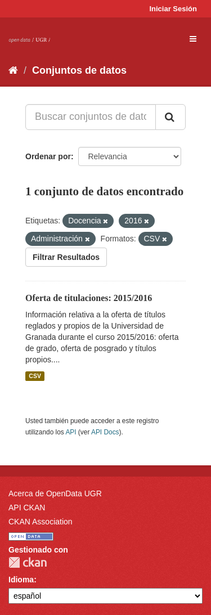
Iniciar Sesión (173, 9)
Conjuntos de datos (79, 70)
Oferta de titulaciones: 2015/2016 (88, 298)
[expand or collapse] (193, 39)
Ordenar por (48, 156)
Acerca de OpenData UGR (55, 493)
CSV (35, 375)
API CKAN (26, 507)
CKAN (27, 562)
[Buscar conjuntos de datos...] (90, 117)
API (70, 432)
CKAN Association (40, 521)
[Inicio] (13, 70)
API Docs (105, 432)
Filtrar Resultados (66, 257)
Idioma (21, 579)
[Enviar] (170, 117)
